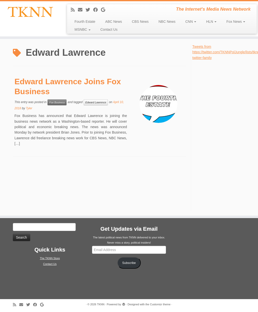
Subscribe (129, 263)
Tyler (29, 108)
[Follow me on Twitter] (89, 9)
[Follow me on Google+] (104, 9)
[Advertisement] (224, 134)
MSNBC (82, 29)
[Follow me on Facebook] (97, 9)
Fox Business (57, 102)
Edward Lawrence (95, 102)
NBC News (167, 22)
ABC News (113, 22)
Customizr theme (160, 304)
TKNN (100, 304)
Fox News (235, 22)
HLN (211, 22)
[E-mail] (82, 9)
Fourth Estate (84, 22)
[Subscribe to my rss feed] (74, 9)
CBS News (140, 22)
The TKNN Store (50, 258)
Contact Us (108, 29)
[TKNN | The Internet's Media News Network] (30, 12)
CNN (190, 22)
